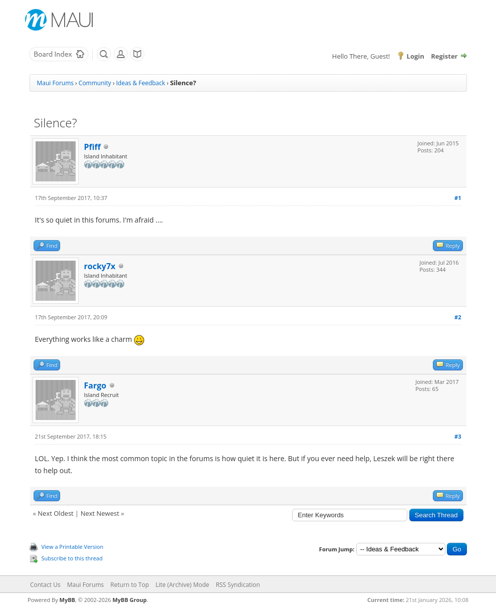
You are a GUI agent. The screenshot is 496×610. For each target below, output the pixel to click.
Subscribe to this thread (72, 558)
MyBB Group (129, 599)
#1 (457, 197)
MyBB (67, 599)
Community (95, 83)
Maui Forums (55, 83)
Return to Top (129, 584)
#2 (457, 317)
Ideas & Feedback (140, 83)
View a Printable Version (73, 546)
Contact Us (45, 584)
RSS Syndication (238, 584)
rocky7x (100, 266)
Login (415, 56)
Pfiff (92, 146)
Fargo (95, 385)
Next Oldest (55, 513)
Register (444, 56)
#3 (457, 436)
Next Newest (100, 513)
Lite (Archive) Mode (182, 584)
